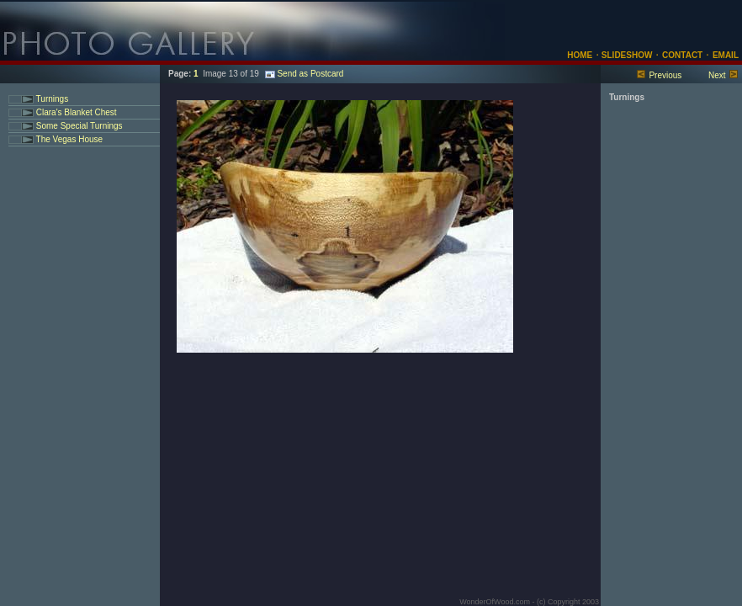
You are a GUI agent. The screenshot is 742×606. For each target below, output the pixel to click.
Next (717, 75)
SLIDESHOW (625, 55)
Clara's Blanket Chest (75, 112)
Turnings (51, 99)
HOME (579, 55)
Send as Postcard (304, 73)
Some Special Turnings (78, 125)
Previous (665, 75)
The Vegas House (68, 139)
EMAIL (726, 55)
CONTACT (682, 55)
